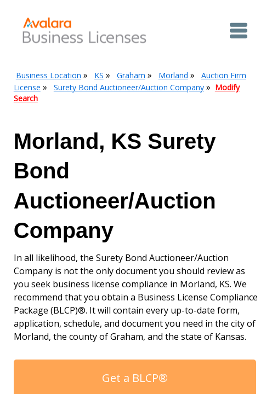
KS (99, 75)
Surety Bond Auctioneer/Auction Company (129, 87)
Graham (131, 75)
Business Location (48, 75)
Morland (173, 75)
